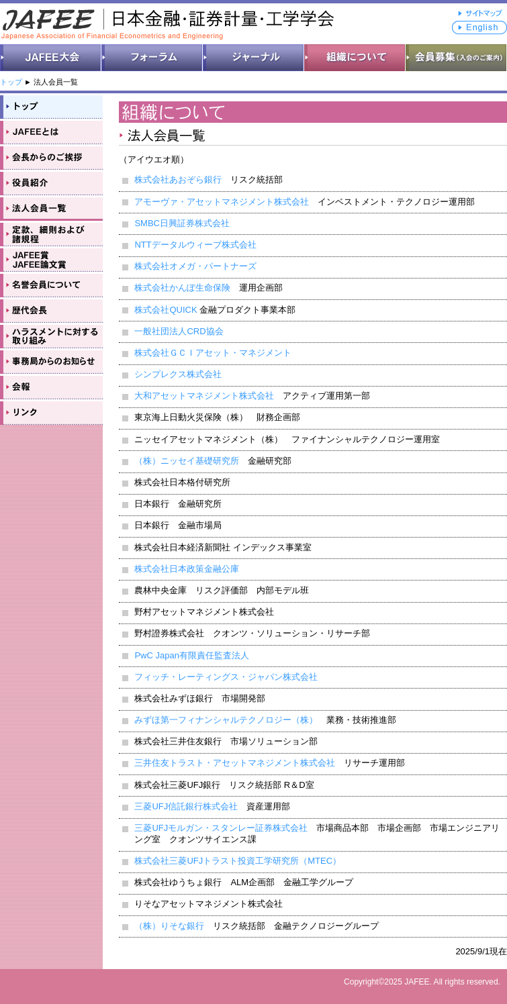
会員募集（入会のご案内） (456, 57)
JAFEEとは (51, 131)
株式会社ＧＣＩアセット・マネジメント (212, 353)
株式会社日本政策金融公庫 (186, 569)
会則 (51, 233)
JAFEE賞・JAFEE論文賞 (51, 259)
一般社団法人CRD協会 (178, 331)
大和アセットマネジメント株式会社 (204, 396)
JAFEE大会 (50, 57)
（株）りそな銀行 (169, 926)
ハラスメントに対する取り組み (51, 335)
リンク (51, 412)
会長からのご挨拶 (51, 157)
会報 (51, 386)
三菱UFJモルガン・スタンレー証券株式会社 (221, 828)
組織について (355, 57)
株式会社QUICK (165, 310)
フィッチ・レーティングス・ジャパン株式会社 (226, 677)
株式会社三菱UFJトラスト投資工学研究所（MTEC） (237, 861)
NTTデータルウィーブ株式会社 (195, 245)
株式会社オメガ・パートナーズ (195, 266)
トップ (11, 82)
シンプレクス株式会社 (178, 374)
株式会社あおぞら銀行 (178, 179)
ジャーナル (253, 57)
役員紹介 (51, 182)
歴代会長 (51, 310)
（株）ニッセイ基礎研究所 (186, 461)
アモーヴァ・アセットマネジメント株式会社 (221, 202)
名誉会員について (51, 284)
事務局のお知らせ (51, 361)
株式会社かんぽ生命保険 (182, 288)
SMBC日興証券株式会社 (182, 223)
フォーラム (152, 57)
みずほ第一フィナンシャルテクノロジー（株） (226, 720)
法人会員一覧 (51, 208)
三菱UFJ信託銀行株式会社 (186, 806)
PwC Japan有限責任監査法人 (191, 655)
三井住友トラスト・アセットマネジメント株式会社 (234, 763)
